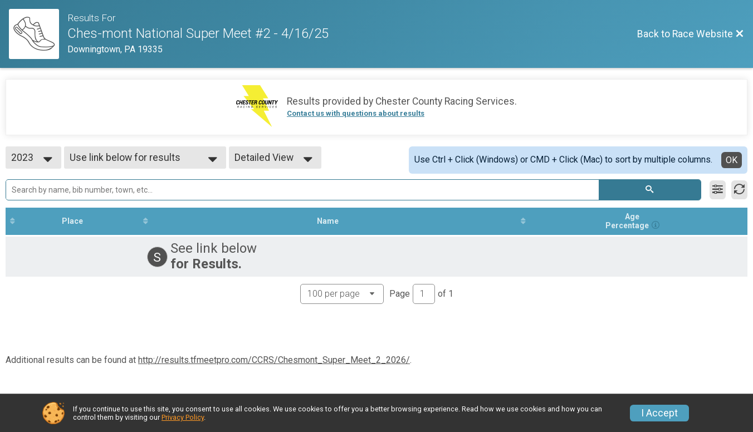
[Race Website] (38, 34)
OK (731, 160)
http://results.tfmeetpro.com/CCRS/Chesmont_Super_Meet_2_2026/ (274, 360)
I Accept (659, 413)
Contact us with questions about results (355, 113)
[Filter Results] (718, 189)
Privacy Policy (183, 417)
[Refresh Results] (739, 189)
